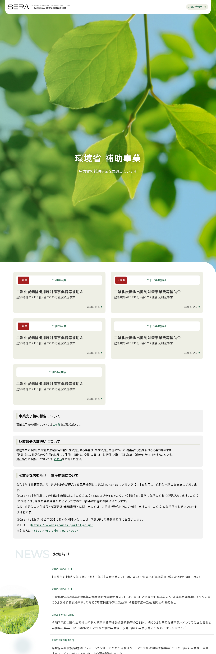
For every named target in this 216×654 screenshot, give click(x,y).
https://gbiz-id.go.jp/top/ (54, 530)
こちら (56, 424)
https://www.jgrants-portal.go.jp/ (62, 525)
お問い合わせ (195, 7)
